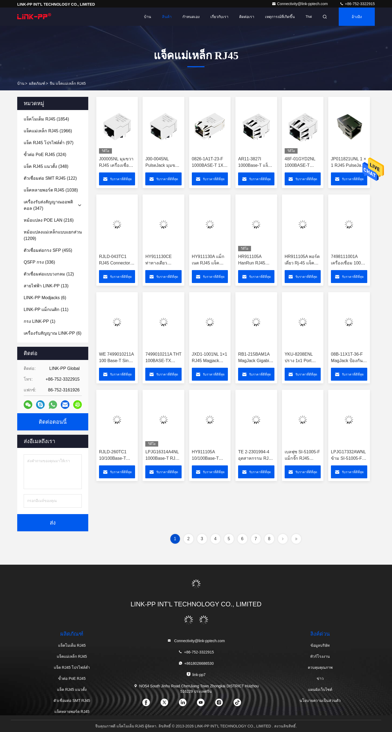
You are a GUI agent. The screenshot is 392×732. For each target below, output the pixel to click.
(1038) (51, 190)
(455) (48, 250)
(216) (49, 220)
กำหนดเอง (191, 17)
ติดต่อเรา (246, 17)
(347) (48, 205)
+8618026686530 (196, 663)
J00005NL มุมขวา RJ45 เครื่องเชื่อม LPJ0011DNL (116, 165)
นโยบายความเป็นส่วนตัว (320, 700)
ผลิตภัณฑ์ (37, 83)
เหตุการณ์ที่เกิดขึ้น (280, 17)
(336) (39, 262)
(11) (46, 309)
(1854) (46, 119)
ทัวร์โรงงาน (320, 656)
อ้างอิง (357, 17)
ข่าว (320, 678)
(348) (46, 166)
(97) (48, 142)
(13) (46, 286)
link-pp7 (196, 674)
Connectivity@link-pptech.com (300, 4)
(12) (49, 274)
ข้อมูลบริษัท (320, 645)
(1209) (53, 235)
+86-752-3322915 (357, 4)
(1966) (48, 131)
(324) (45, 154)
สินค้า (167, 17)
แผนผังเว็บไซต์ (320, 689)
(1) (39, 321)
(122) (50, 178)
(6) (45, 297)
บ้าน (147, 17)
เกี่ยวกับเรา (219, 17)
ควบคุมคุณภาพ (320, 667)
